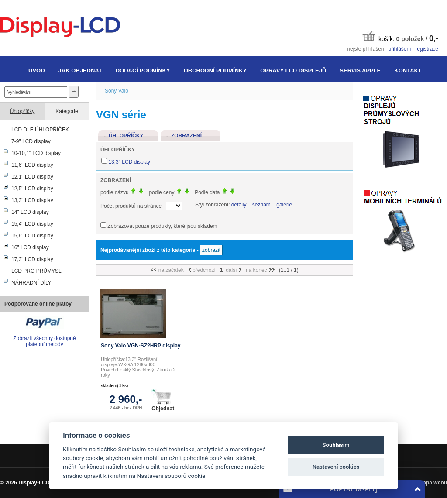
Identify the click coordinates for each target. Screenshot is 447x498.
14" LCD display (30, 212)
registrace (426, 49)
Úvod (36, 70)
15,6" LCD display (32, 236)
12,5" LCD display (32, 188)
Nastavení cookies (336, 467)
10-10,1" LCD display (36, 153)
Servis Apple (360, 70)
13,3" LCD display (32, 200)
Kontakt (408, 70)
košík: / (400, 37)
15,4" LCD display (32, 224)
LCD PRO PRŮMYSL (36, 271)
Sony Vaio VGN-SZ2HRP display (141, 346)
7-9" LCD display (31, 141)
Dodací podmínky (143, 70)
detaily (239, 205)
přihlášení (399, 49)
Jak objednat (80, 70)
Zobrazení (186, 136)
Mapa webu (433, 483)
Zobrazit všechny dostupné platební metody (44, 341)
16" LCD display (30, 247)
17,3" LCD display (32, 259)
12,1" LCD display (32, 177)
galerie (284, 205)
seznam (261, 205)
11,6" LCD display (32, 165)
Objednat (162, 400)
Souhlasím (336, 445)
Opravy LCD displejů (293, 70)
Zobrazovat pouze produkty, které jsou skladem (162, 226)
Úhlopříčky (22, 111)
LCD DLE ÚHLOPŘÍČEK (40, 130)
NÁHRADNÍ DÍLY (31, 283)
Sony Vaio (116, 91)
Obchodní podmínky (215, 70)
